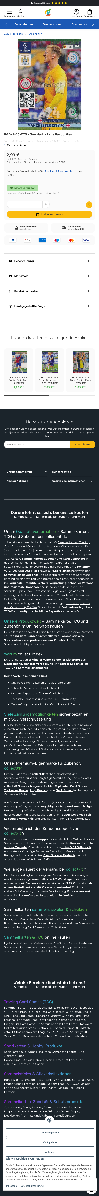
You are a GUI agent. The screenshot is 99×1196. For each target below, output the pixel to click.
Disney (52, 1087)
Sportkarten (79, 24)
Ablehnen (50, 1152)
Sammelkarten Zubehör (39, 558)
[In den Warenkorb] (49, 214)
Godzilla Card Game (64, 1024)
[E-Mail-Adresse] (37, 444)
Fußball (32, 1051)
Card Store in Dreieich (59, 855)
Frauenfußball (13, 1083)
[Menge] (28, 204)
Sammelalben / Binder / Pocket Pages (53, 1111)
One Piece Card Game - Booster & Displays (32, 1015)
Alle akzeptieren (50, 1132)
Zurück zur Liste (13, 34)
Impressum (11, 1186)
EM (50, 1079)
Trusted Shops (49, 3)
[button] (9, 12)
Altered (60, 1028)
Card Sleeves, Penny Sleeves (23, 1107)
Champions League (34, 1079)
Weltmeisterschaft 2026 (77, 1079)
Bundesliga (11, 1079)
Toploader (75, 1107)
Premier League (35, 1083)
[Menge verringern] (10, 204)
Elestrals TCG (45, 1028)
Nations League (57, 1083)
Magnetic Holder (15, 1111)
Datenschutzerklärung (66, 428)
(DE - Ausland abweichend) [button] (45, 193)
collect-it (12, 833)
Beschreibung (21, 261)
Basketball (45, 1051)
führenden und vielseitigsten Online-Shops (58, 554)
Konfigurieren (50, 1142)
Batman (9, 1092)
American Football (65, 1051)
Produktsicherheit (24, 291)
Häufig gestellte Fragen (28, 306)
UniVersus (43, 1024)
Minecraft (22, 1087)
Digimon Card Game (71, 1019)
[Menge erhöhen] (46, 204)
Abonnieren (82, 444)
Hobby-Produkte (15, 1060)
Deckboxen (12, 1115)
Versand (32, 159)
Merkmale (18, 276)
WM (56, 1079)
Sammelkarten (24, 24)
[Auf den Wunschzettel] (89, 204)
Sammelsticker (52, 24)
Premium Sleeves (55, 1107)
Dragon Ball (65, 1087)
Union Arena (27, 1028)
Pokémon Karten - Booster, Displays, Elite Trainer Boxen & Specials (48, 1007)
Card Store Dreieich (72, 599)
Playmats (27, 1115)
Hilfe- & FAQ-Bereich (76, 847)
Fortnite (9, 1087)
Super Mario (38, 1087)
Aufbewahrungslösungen (57, 1115)
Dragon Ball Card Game (19, 1024)
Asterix (79, 1087)
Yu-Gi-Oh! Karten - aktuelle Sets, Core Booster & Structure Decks (47, 1011)
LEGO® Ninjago (79, 1083)
